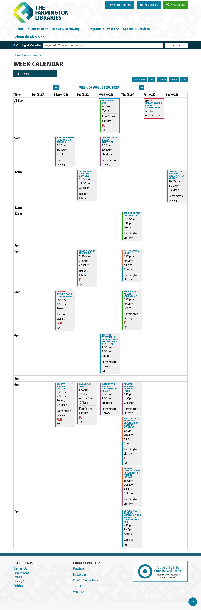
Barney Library (149, 4)
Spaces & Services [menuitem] (136, 29)
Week (173, 79)
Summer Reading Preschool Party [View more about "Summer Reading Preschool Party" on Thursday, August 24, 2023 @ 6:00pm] (130, 387)
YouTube (78, 592)
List (152, 79)
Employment (21, 573)
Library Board (21, 581)
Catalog (21, 45)
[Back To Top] (192, 601)
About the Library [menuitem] (27, 37)
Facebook (79, 568)
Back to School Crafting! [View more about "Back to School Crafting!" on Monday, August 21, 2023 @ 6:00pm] (62, 386)
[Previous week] (56, 87)
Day (184, 79)
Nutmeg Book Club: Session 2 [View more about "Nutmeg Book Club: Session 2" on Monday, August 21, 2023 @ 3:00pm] (65, 295)
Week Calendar (33, 55)
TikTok (77, 586)
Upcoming (139, 79)
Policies (18, 585)
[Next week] (141, 87)
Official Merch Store (85, 580)
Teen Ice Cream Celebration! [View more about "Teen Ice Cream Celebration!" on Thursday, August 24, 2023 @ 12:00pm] (132, 214)
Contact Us (20, 568)
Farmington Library (119, 4)
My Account (175, 4)
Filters (25, 73)
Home (17, 55)
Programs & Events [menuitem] (101, 29)
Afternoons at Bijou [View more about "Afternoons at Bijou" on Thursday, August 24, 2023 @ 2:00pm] (132, 252)
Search (176, 45)
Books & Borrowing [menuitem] (66, 29)
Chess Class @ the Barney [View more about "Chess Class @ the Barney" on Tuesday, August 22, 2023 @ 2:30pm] (87, 252)
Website (35, 45)
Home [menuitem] (19, 29)
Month (162, 79)
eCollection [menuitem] (36, 29)
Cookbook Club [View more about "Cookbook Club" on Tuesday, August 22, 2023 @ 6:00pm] (85, 385)
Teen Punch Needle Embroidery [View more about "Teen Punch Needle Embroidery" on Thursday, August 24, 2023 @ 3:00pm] (130, 294)
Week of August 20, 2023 (99, 87)
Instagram (79, 574)
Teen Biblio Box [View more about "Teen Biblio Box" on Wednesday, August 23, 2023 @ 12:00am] (108, 102)
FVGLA (17, 577)
